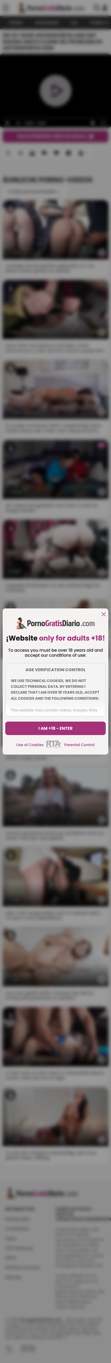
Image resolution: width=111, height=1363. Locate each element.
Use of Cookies (30, 744)
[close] (104, 614)
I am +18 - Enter (55, 728)
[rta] (54, 747)
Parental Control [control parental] (79, 744)
